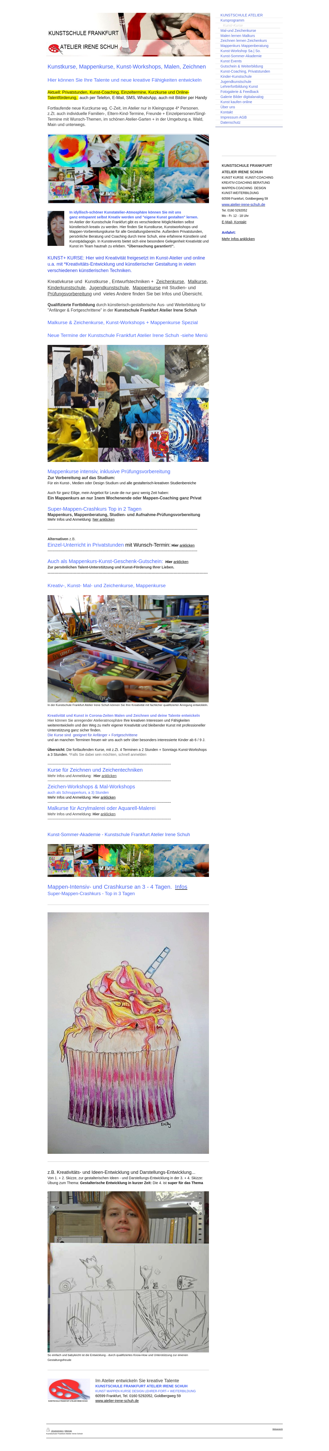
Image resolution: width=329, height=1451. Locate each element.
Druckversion (54, 1431)
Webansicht (277, 1429)
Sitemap (68, 1431)
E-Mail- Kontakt (234, 222)
